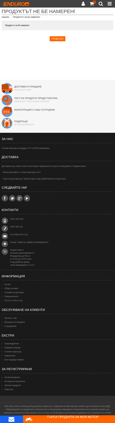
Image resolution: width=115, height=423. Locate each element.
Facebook (5, 198)
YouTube (27, 198)
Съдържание (11, 326)
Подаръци (21, 121)
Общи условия (11, 288)
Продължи (58, 38)
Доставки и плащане (28, 86)
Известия (9, 389)
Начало (5, 17)
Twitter (12, 198)
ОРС (108, 406)
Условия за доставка (14, 292)
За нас (8, 284)
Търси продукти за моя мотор (62, 419)
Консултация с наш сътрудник (34, 109)
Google (19, 198)
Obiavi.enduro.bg (13, 300)
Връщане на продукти (15, 322)
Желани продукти (13, 385)
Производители (12, 343)
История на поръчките (15, 381)
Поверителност (12, 296)
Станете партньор (13, 351)
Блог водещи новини (14, 359)
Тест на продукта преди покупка (36, 98)
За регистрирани (12, 377)
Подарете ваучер (12, 347)
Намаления (10, 355)
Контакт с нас (11, 318)
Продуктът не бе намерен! (26, 17)
